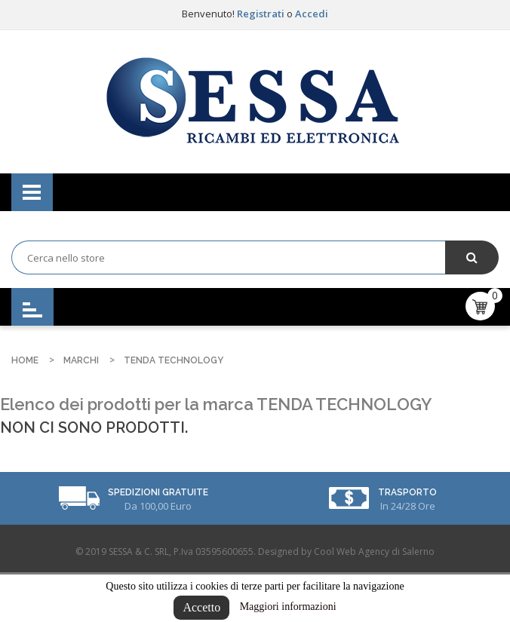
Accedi (311, 13)
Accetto (201, 607)
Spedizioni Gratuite (158, 492)
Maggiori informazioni (288, 606)
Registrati (262, 13)
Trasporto (407, 492)
